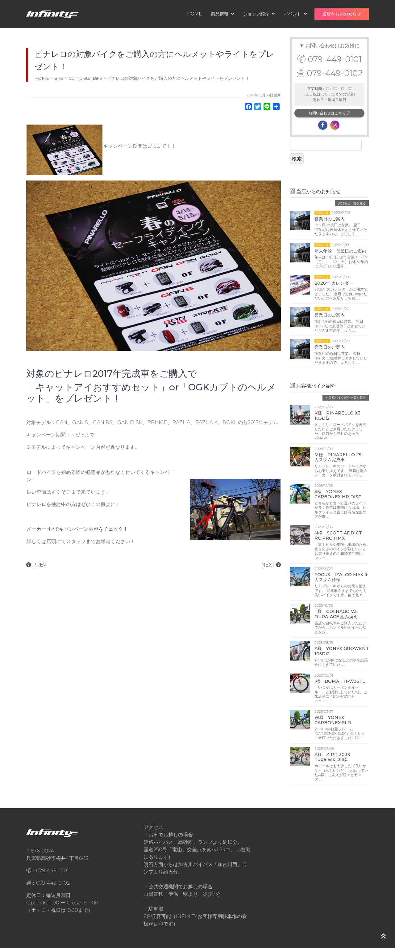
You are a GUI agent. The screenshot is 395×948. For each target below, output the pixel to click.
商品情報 (222, 14)
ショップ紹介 (259, 14)
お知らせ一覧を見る (352, 203)
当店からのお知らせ (341, 14)
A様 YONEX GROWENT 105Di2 (341, 651)
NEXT (271, 565)
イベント (295, 14)
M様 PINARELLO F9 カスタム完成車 (340, 457)
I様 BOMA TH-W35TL (339, 681)
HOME (194, 14)
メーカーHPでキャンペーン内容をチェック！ (77, 529)
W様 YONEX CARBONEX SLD (332, 720)
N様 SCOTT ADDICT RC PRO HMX (338, 535)
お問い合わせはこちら (329, 113)
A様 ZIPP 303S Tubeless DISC (332, 757)
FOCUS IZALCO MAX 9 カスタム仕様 (343, 577)
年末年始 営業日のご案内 (340, 251)
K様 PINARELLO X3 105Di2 (337, 415)
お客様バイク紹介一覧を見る (346, 398)
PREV (36, 565)
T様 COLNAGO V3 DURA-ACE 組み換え (337, 614)
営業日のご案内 (329, 219)
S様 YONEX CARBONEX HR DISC (337, 494)
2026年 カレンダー (333, 283)
